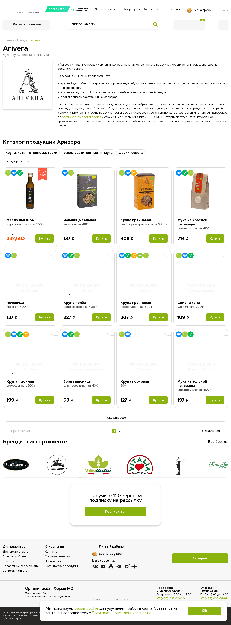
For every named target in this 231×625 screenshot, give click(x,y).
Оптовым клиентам (57, 556)
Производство (54, 561)
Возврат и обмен (14, 556)
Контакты (51, 551)
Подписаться (115, 511)
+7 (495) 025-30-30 (171, 598)
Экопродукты (131, 9)
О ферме (200, 558)
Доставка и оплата (107, 9)
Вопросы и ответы (15, 571)
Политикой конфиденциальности (121, 613)
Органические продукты (61, 566)
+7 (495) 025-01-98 (214, 598)
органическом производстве (81, 117)
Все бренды (218, 442)
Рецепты (8, 561)
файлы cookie (86, 609)
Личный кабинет (112, 546)
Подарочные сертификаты (20, 566)
